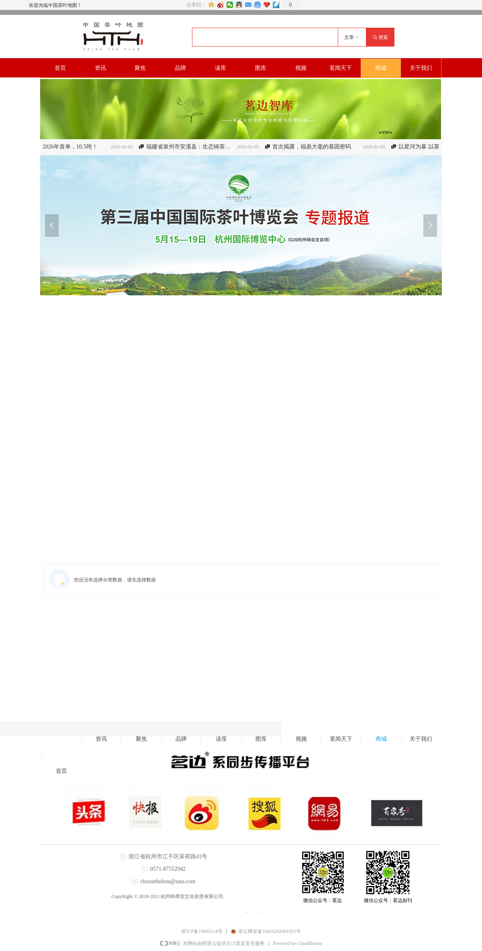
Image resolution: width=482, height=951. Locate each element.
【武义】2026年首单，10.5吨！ (65, 147)
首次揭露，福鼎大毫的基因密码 (317, 147)
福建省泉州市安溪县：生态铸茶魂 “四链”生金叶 (195, 147)
